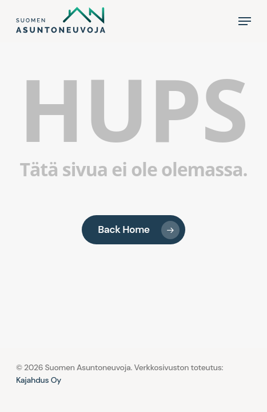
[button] (244, 21)
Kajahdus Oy (38, 380)
